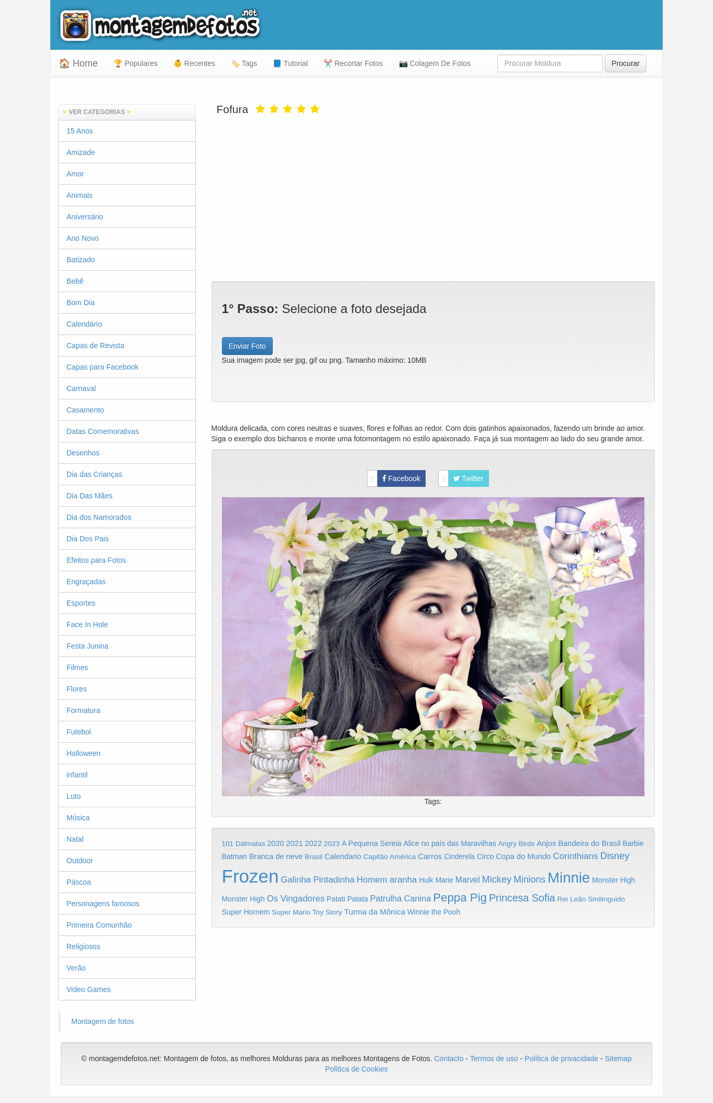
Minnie (569, 878)
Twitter (461, 478)
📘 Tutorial (290, 63)
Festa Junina (87, 646)
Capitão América (389, 857)
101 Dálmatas (243, 844)
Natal (75, 839)
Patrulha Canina (400, 898)
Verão (76, 968)
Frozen (250, 876)
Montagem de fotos (102, 1021)
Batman (234, 856)
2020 (275, 843)
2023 (332, 844)
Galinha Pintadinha (317, 880)
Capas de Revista (95, 345)
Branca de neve (276, 856)
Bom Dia (80, 302)
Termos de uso (494, 1058)
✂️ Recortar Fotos (353, 63)
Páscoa (78, 882)
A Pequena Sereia (372, 843)
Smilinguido (606, 899)
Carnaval (81, 388)
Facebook (393, 478)
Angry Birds (516, 844)
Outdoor (79, 860)
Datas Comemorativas (102, 431)
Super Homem (246, 912)
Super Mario (291, 912)
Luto (73, 796)
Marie (444, 880)
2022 (313, 843)
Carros (430, 856)
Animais (79, 195)
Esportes (80, 603)
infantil (76, 775)
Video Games (88, 989)
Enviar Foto (247, 346)
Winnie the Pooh (433, 912)
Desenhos (82, 453)
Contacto (449, 1058)
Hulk (426, 880)
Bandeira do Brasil (589, 843)
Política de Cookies (356, 1069)
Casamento (85, 410)
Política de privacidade (561, 1058)
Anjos (546, 843)
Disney (614, 855)
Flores (76, 689)
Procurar (625, 63)
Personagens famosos (102, 903)
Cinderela (459, 857)
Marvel (467, 879)
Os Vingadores (296, 899)
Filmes (77, 667)
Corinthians (575, 856)
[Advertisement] (433, 197)
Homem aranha (386, 880)
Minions (529, 879)
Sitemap (618, 1058)
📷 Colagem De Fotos (435, 63)
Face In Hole (87, 624)
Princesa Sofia (522, 898)
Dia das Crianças (94, 474)
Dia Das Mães (89, 496)
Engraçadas (86, 581)
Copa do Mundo (523, 856)
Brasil (313, 857)
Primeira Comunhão (99, 925)
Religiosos (83, 946)
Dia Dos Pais (87, 538)
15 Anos (79, 131)
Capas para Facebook (102, 367)
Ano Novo (82, 238)
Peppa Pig (460, 897)
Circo (485, 856)
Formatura (83, 710)
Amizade (80, 152)
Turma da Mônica (374, 911)
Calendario (343, 856)
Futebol (78, 732)
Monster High (613, 880)
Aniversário (84, 217)
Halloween (83, 753)
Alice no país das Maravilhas (450, 843)
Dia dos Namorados (98, 517)
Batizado (80, 259)
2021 (294, 843)
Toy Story (327, 912)
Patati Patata (347, 899)
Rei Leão (571, 899)
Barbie (632, 843)
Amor (75, 174)
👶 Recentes (194, 63)
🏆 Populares (136, 63)
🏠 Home (78, 63)
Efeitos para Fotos (96, 560)
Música (78, 818)
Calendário (84, 324)
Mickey (497, 879)
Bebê (75, 281)
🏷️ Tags (244, 63)
